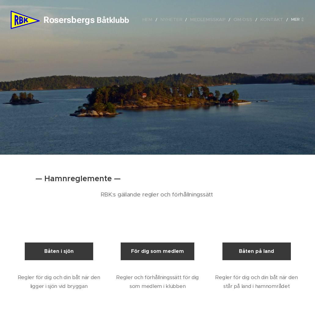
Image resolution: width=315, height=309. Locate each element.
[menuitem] (164, 19)
